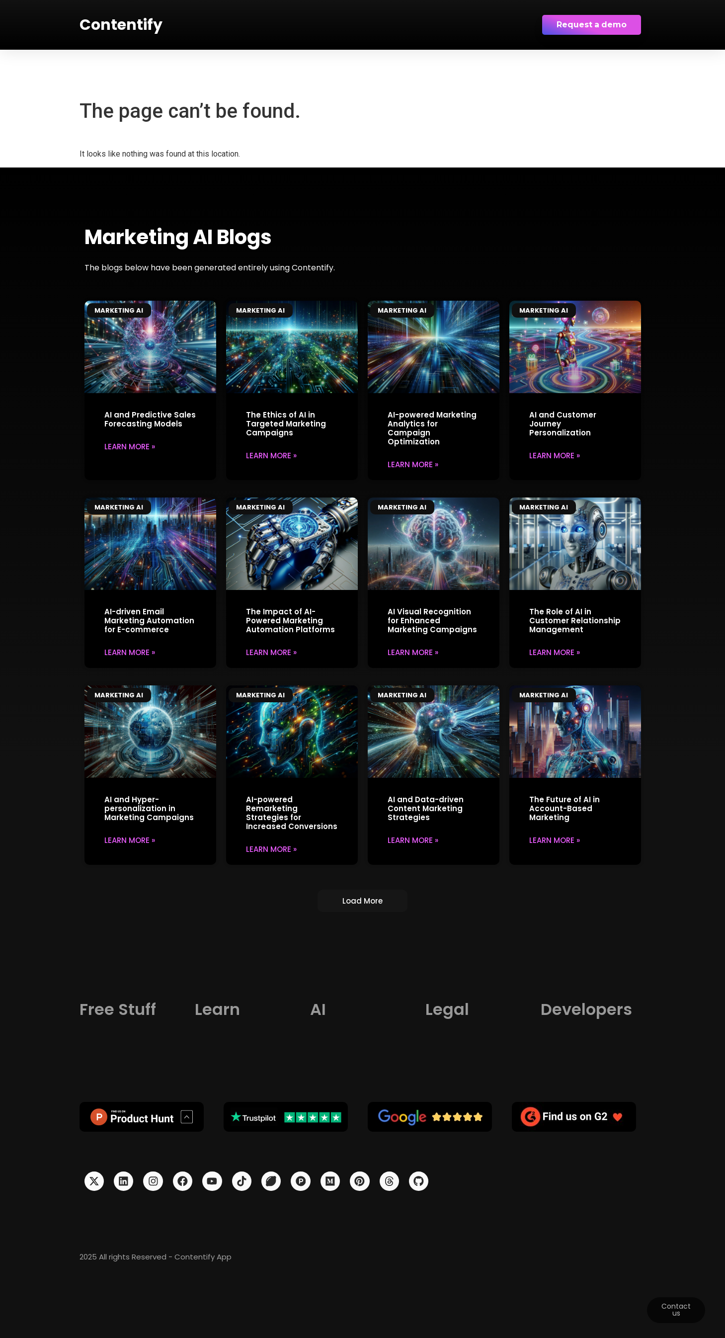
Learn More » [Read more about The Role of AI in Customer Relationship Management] (554, 652)
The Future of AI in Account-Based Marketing (564, 808)
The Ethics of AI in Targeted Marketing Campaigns (286, 423)
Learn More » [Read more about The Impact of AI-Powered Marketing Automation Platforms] (271, 652)
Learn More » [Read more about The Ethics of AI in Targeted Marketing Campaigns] (271, 455)
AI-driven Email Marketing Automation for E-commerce (149, 620)
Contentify (121, 24)
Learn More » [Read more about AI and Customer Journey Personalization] (554, 455)
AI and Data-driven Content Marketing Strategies (426, 808)
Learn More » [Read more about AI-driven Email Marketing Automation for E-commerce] (129, 652)
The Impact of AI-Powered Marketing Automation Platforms (290, 620)
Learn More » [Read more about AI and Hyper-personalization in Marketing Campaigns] (129, 840)
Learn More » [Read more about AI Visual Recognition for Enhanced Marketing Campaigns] (413, 652)
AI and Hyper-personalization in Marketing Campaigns (149, 808)
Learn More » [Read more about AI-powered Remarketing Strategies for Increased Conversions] (271, 848)
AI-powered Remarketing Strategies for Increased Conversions (291, 812)
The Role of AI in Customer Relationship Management (575, 620)
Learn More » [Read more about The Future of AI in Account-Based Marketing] (554, 840)
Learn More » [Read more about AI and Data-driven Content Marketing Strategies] (413, 840)
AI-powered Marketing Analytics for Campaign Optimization (432, 427)
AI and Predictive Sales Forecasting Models (150, 418)
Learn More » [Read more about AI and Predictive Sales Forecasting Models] (129, 446)
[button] (362, 901)
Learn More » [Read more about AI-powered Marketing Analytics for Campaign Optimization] (413, 464)
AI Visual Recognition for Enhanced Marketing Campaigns (432, 620)
